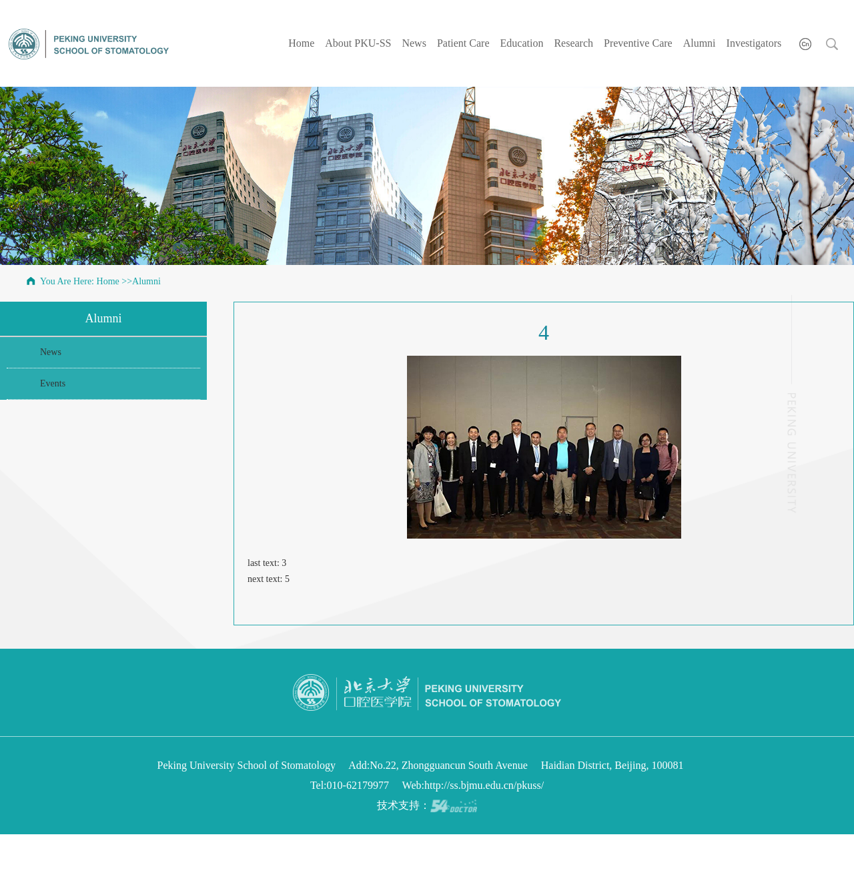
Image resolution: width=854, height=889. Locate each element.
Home (301, 43)
